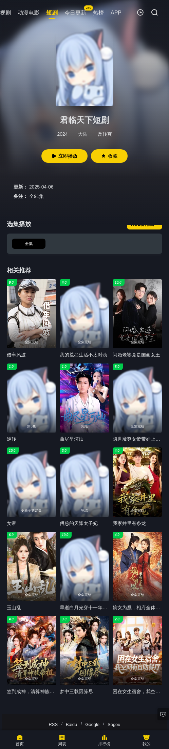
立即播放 (64, 156)
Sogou (114, 724)
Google (92, 724)
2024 (62, 134)
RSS (53, 724)
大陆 (83, 134)
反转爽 (105, 134)
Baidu (71, 724)
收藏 (109, 156)
